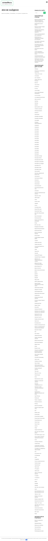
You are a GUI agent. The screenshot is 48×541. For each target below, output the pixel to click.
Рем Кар (36, 403)
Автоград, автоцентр (38, 110)
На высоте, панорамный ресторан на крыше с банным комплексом (39, 351)
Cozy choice (37, 84)
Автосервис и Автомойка (39, 161)
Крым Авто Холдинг (38, 329)
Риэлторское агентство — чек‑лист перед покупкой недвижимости (39, 45)
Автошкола (37, 180)
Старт (36, 439)
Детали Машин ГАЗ (38, 266)
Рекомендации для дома (39, 531)
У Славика (36, 475)
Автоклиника (37, 114)
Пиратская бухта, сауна (39, 378)
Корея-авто (37, 321)
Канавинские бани (38, 303)
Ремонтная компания (38, 405)
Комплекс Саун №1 (38, 317)
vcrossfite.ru (7, 2)
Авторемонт (37, 125)
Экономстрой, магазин (39, 507)
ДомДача (36, 275)
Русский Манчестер (38, 420)
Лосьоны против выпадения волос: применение (40, 34)
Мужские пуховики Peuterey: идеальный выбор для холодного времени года (40, 20)
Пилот (36, 376)
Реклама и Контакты (38, 401)
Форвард (36, 483)
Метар (36, 346)
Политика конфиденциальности (38, 384)
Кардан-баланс (37, 305)
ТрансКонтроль (37, 465)
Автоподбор (37, 120)
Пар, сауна (36, 371)
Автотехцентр (37, 176)
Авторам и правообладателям (38, 123)
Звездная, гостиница (38, 289)
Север (36, 427)
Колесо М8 (37, 307)
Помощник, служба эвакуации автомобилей (39, 387)
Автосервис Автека (38, 157)
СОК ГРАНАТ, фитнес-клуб (39, 434)
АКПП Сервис (37, 197)
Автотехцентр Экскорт (39, 178)
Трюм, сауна (37, 466)
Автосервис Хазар (38, 167)
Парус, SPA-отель (38, 373)
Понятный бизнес (38, 527)
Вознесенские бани (38, 230)
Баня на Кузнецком (38, 216)
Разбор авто (37, 398)
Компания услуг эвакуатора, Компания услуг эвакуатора (40, 311)
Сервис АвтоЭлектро (38, 429)
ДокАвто (36, 273)
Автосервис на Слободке (39, 163)
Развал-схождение (38, 399)
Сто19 (36, 457)
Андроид (36, 203)
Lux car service (37, 95)
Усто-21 (36, 479)
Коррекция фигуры (38, 523)
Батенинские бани (38, 218)
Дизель (36, 272)
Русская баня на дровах (39, 416)
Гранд (36, 249)
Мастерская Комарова (39, 342)
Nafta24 (36, 105)
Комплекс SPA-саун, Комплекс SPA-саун (38, 315)
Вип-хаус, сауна (37, 224)
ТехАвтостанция (37, 463)
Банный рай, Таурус (38, 211)
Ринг (35, 410)
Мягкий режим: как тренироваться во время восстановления (39, 38)
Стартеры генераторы (39, 441)
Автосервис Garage (38, 155)
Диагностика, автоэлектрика (40, 270)
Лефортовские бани (38, 335)
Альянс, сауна (37, 201)
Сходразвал (37, 459)
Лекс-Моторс (37, 333)
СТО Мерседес (37, 455)
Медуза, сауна (37, 344)
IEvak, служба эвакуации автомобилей (39, 93)
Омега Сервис (37, 363)
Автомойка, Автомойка (39, 116)
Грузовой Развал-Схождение (40, 257)
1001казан (36, 69)
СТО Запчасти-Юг (38, 453)
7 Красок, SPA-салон (38, 73)
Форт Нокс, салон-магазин (39, 487)
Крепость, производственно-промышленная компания (40, 327)
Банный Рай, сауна (38, 209)
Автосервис (37, 129)
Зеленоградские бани (38, 291)
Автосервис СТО (38, 165)
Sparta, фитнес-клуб (38, 106)
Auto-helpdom (37, 77)
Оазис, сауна (37, 359)
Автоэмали (37, 190)
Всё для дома (37, 235)
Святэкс (36, 425)
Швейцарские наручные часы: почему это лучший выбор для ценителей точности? (39, 60)
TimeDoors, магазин (38, 108)
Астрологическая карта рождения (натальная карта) (40, 56)
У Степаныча (37, 477)
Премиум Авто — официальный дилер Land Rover (39, 393)
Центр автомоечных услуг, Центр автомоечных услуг (39, 491)
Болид (36, 222)
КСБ (35, 331)
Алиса (36, 199)
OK (26, 539)
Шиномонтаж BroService (39, 501)
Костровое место (38, 322)
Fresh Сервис (37, 90)
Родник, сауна (37, 412)
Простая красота (38, 529)
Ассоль (36, 205)
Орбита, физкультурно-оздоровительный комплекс (40, 365)
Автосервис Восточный (39, 159)
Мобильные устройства (39, 525)
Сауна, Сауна (37, 422)
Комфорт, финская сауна (39, 319)
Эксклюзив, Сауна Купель (39, 509)
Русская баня (37, 414)
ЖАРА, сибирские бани (39, 281)
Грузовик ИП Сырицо (38, 255)
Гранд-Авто (37, 251)
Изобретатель (37, 295)
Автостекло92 (37, 171)
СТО (35, 451)
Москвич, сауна (37, 348)
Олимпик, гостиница (38, 361)
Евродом (36, 277)
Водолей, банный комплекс (39, 228)
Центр (36, 489)
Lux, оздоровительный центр (40, 97)
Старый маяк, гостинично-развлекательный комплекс (39, 446)
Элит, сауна (37, 511)
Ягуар (36, 513)
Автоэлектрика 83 (38, 185)
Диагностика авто (38, 268)
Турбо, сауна (37, 470)
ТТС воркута (37, 468)
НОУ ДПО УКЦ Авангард (39, 357)
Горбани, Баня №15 (38, 242)
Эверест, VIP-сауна (38, 502)
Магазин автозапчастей (39, 340)
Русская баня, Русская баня (40, 418)
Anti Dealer (37, 75)
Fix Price (36, 88)
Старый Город (37, 443)
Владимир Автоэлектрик (39, 226)
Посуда (36, 389)
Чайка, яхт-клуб (37, 494)
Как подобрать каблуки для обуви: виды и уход (39, 42)
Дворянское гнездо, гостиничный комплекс (39, 264)
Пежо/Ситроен (37, 375)
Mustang (36, 101)
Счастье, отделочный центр (40, 461)
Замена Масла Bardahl (39, 287)
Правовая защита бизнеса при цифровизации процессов (39, 31)
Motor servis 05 (38, 99)
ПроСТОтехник (37, 396)
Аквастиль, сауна (38, 195)
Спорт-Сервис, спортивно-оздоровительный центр (39, 437)
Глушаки (36, 240)
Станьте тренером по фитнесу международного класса (39, 52)
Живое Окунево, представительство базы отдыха (39, 284)
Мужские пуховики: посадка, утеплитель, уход (40, 27)
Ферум (36, 481)
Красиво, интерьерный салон (40, 324)
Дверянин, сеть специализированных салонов (38, 260)
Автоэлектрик (37, 182)
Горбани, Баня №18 (38, 244)
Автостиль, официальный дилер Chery (39, 174)
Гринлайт (36, 253)
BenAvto (36, 82)
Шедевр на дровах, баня (39, 499)
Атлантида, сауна (38, 207)
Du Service (37, 86)
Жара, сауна (37, 279)
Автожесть (36, 112)
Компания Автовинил (38, 309)
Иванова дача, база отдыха (39, 293)
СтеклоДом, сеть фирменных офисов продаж (40, 449)
